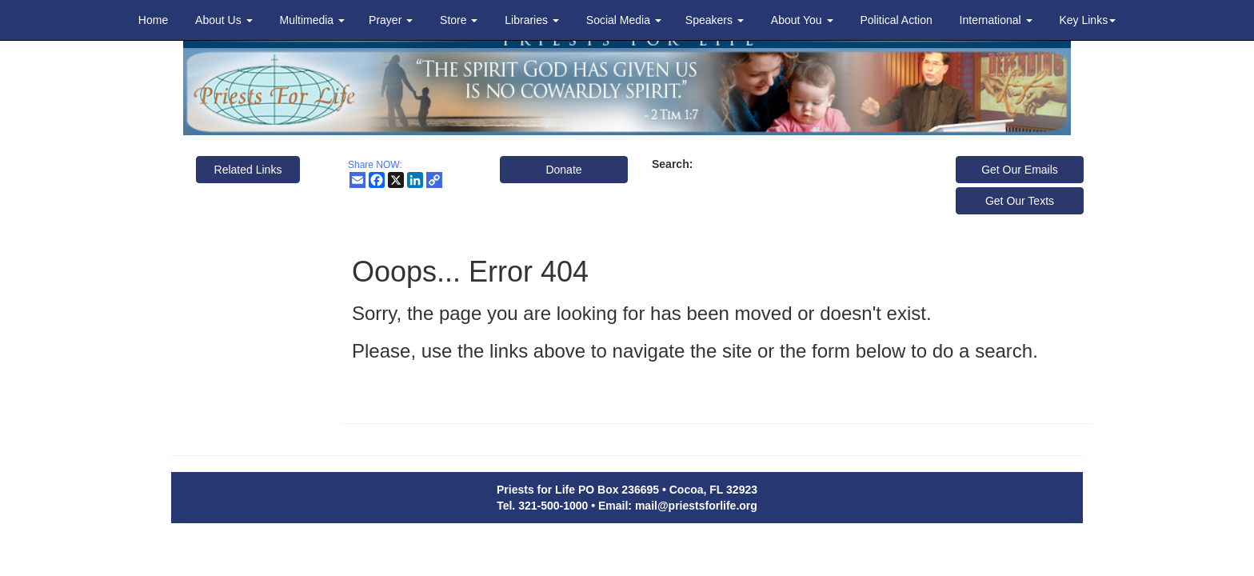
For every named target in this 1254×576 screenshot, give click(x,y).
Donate (563, 169)
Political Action (896, 20)
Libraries (532, 20)
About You (802, 20)
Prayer (391, 20)
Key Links (1087, 20)
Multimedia (312, 20)
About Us (223, 20)
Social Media (623, 20)
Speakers (714, 20)
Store (458, 20)
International (996, 20)
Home (153, 20)
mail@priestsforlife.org (696, 505)
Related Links (248, 169)
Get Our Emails (1019, 169)
